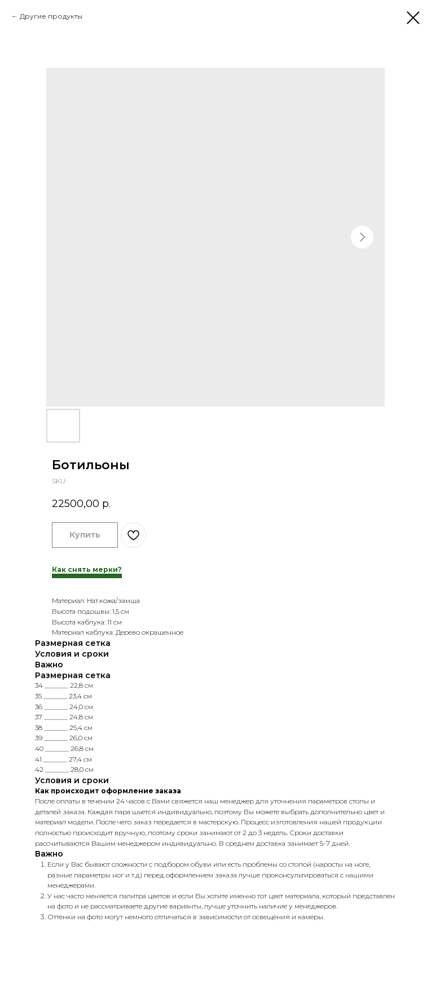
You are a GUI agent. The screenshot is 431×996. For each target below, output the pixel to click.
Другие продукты (51, 16)
